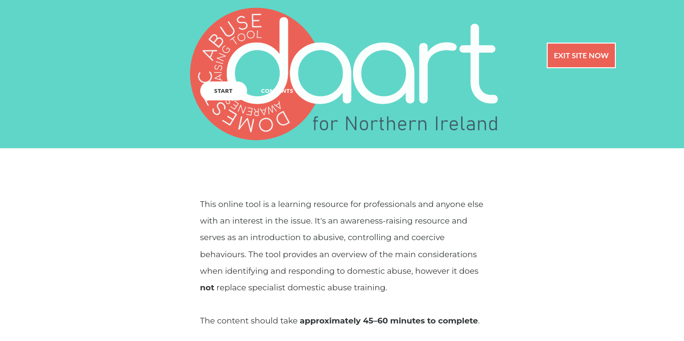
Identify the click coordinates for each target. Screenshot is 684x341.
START (223, 90)
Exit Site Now (581, 55)
